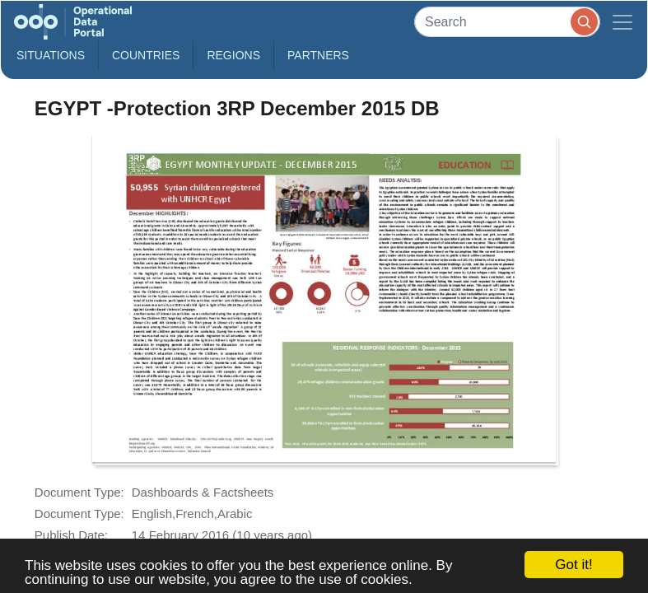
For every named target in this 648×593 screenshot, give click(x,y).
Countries (145, 55)
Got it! (573, 564)
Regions (233, 55)
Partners (318, 55)
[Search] (507, 22)
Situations (50, 55)
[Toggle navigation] (622, 21)
